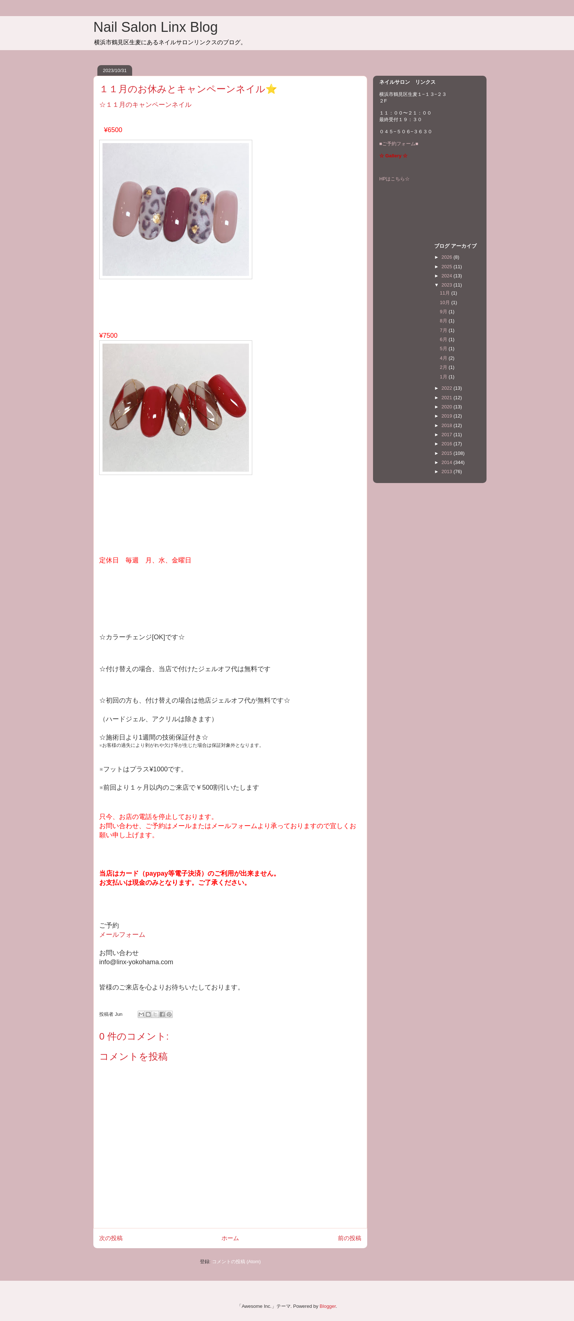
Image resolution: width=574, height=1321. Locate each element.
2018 (447, 425)
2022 (447, 388)
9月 (444, 311)
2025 (447, 266)
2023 (447, 285)
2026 (447, 257)
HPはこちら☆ (394, 179)
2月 (444, 367)
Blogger (328, 1306)
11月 (445, 293)
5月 (444, 348)
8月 (444, 320)
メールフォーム (122, 934)
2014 (447, 462)
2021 (447, 397)
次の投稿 (111, 1238)
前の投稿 (349, 1238)
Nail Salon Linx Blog (155, 27)
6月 (444, 339)
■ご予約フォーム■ (398, 143)
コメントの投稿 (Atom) (236, 1261)
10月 (445, 302)
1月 (444, 376)
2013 (447, 471)
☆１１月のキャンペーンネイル (145, 104)
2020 (447, 406)
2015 (447, 453)
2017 (447, 434)
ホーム (230, 1238)
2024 (447, 275)
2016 (447, 443)
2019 (447, 416)
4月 (444, 358)
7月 (444, 330)
